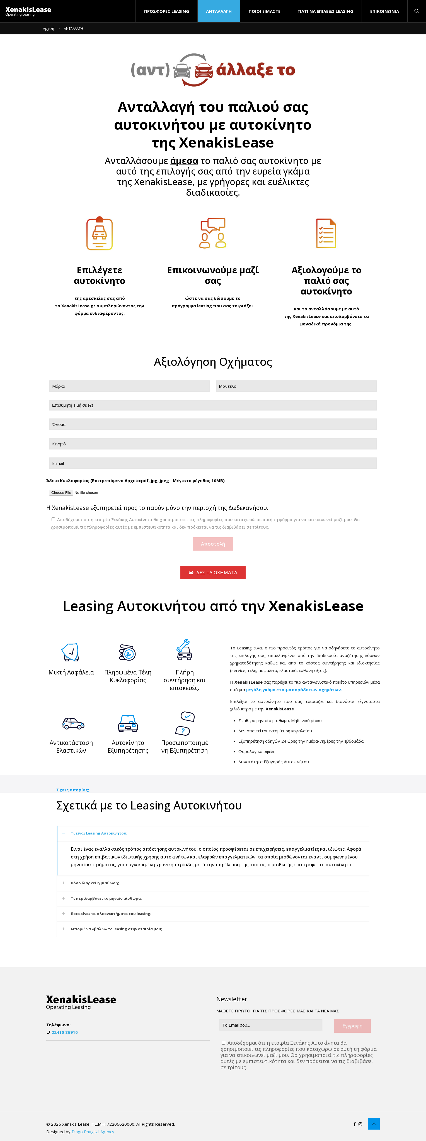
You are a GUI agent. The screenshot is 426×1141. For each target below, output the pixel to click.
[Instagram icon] (360, 1124)
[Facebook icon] (354, 1124)
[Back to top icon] (374, 1124)
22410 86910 (65, 1032)
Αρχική (48, 28)
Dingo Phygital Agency (93, 1131)
